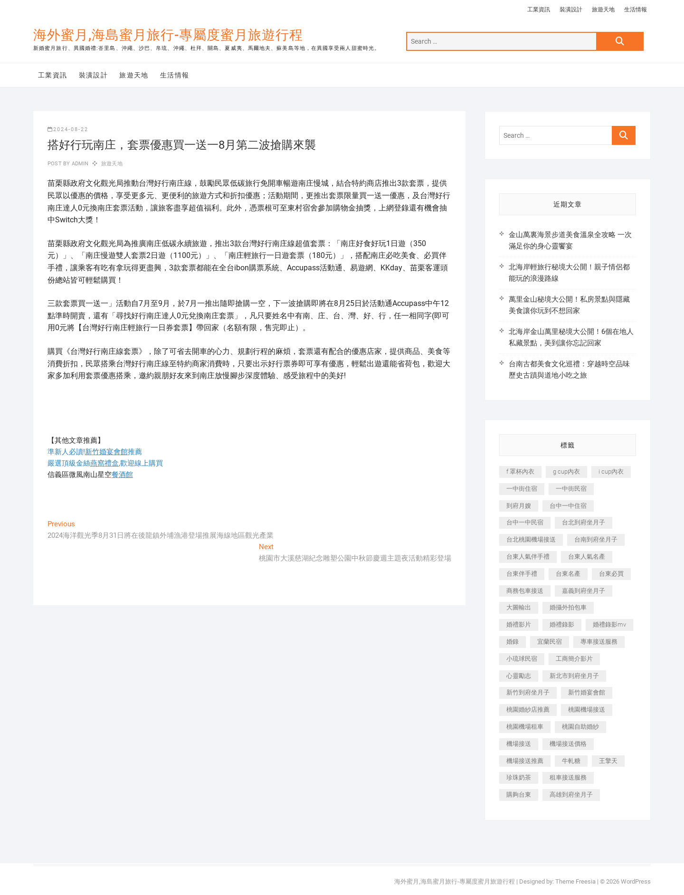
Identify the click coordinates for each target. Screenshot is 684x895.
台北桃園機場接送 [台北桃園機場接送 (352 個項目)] (531, 539)
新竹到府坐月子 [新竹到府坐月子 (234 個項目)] (528, 692)
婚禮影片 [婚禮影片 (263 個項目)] (518, 624)
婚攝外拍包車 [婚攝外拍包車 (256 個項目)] (568, 607)
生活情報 (635, 9)
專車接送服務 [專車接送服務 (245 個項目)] (599, 641)
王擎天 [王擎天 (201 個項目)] (608, 760)
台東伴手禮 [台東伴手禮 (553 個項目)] (521, 573)
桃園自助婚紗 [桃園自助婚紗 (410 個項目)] (580, 726)
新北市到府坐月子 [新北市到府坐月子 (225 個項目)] (574, 675)
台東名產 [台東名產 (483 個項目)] (568, 573)
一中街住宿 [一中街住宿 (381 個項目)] (521, 488)
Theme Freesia (575, 881)
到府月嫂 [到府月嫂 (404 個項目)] (518, 505)
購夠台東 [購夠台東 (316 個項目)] (518, 794)
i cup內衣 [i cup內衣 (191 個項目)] (611, 471)
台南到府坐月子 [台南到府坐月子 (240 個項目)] (596, 539)
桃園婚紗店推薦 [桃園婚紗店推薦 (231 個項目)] (528, 709)
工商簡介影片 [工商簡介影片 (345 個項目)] (574, 658)
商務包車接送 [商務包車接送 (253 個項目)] (524, 590)
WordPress (636, 881)
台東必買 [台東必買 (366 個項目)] (611, 573)
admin (79, 164)
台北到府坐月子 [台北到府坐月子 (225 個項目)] (583, 522)
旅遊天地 (603, 9)
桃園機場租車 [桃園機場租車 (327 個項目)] (524, 726)
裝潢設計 (571, 9)
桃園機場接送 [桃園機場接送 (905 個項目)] (586, 709)
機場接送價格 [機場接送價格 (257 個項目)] (568, 743)
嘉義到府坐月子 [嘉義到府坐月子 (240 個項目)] (583, 590)
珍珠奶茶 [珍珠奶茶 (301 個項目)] (518, 777)
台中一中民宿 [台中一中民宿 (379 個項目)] (524, 522)
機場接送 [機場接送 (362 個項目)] (518, 743)
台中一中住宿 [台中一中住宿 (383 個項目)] (568, 505)
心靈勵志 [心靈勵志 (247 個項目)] (518, 675)
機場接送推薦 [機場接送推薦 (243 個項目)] (524, 760)
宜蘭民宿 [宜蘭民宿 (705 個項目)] (549, 641)
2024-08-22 (68, 129)
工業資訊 (538, 9)
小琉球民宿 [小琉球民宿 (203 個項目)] (521, 658)
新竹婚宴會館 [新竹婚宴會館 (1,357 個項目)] (586, 692)
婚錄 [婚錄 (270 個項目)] (512, 641)
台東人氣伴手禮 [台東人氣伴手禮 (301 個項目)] (528, 556)
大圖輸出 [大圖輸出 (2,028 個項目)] (518, 607)
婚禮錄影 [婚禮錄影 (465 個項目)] (562, 624)
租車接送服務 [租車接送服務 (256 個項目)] (568, 777)
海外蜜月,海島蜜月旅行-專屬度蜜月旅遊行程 (168, 35)
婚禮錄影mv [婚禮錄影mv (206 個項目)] (609, 624)
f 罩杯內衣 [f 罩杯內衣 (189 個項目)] (520, 471)
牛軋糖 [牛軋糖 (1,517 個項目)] (571, 760)
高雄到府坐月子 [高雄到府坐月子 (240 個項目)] (571, 794)
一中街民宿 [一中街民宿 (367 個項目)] (571, 488)
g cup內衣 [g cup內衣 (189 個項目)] (566, 471)
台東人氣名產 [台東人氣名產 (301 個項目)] (586, 556)
